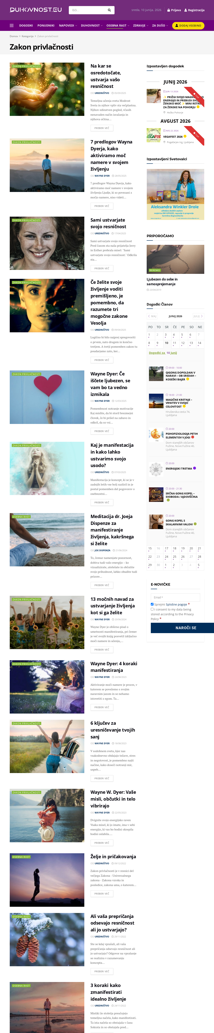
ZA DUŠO (158, 25)
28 (199, 556)
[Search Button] (110, 10)
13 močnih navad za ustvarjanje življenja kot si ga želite (113, 606)
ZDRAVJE (139, 25)
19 (183, 548)
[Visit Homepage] (36, 10)
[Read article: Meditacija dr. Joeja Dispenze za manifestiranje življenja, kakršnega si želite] (47, 539)
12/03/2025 (119, 400)
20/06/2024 (119, 619)
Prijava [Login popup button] (174, 10)
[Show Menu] (11, 25)
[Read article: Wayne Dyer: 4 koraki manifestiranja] (47, 687)
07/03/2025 (118, 472)
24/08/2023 (119, 677)
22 (150, 556)
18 (174, 548)
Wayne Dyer (102, 175)
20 (191, 548)
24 (166, 556)
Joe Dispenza (102, 550)
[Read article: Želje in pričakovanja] (47, 880)
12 (183, 343)
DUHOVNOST (90, 25)
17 (166, 548)
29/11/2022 (118, 936)
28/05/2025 (119, 175)
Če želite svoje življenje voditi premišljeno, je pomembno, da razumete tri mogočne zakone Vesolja (109, 302)
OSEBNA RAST (116, 25)
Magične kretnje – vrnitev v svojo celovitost (179, 403)
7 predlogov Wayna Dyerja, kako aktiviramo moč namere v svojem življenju (112, 155)
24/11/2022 (118, 1005)
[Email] (175, 597)
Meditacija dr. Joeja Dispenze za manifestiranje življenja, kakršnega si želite (112, 529)
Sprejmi (170, 604)
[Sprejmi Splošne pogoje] (152, 604)
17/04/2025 (118, 233)
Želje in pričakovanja (113, 856)
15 (150, 548)
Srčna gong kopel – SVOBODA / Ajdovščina (182, 495)
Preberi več (103, 127)
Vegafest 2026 (173, 136)
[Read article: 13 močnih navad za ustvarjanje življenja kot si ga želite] (47, 622)
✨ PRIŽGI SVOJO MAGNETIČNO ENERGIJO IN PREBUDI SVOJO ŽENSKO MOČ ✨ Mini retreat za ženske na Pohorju (183, 102)
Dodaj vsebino (188, 25)
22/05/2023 (119, 812)
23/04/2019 (154, 289)
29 (150, 565)
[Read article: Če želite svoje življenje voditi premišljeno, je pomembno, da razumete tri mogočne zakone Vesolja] (47, 305)
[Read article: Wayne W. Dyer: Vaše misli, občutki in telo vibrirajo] (47, 815)
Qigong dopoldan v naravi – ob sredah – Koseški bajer (181, 376)
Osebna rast (21, 516)
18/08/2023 (119, 743)
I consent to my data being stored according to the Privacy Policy (172, 614)
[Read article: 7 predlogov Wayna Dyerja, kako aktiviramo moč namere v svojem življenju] (47, 165)
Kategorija (28, 36)
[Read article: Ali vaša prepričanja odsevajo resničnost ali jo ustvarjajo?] (47, 939)
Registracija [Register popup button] (194, 10)
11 (174, 343)
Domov (14, 36)
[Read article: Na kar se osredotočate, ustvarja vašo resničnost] (47, 89)
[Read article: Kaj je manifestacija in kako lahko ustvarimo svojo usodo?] (47, 468)
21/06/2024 (120, 550)
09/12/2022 (118, 863)
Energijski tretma (179, 468)
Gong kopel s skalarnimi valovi (179, 522)
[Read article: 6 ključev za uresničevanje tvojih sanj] (47, 746)
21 (199, 548)
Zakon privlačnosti (47, 36)
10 (166, 343)
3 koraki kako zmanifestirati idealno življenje (108, 992)
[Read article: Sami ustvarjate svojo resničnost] (47, 243)
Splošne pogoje (176, 604)
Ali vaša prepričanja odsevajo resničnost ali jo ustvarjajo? (112, 923)
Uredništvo (102, 93)
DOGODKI (26, 25)
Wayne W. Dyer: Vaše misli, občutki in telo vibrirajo (113, 799)
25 (174, 556)
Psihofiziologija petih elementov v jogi (182, 435)
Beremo (155, 270)
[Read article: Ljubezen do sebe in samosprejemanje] (175, 259)
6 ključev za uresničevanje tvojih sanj (113, 730)
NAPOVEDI (66, 25)
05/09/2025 (118, 93)
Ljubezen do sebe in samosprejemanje (162, 281)
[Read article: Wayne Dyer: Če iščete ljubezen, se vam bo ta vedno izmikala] (47, 397)
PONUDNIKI (45, 25)
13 (191, 343)
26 (183, 556)
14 (199, 343)
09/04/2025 (118, 329)
